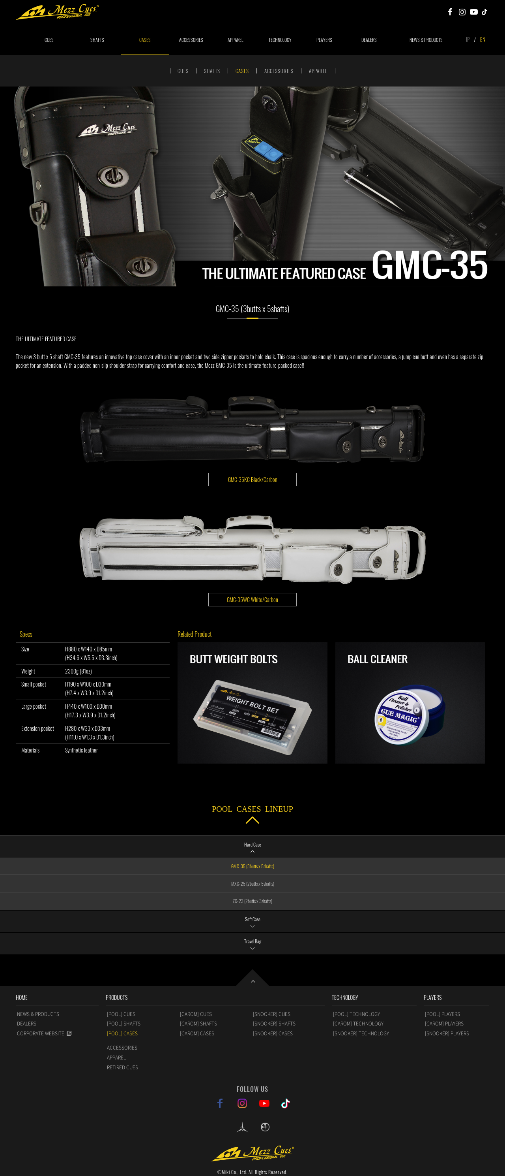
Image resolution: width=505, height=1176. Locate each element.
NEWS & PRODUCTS (426, 39)
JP (468, 39)
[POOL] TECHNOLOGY (356, 1014)
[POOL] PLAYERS (442, 1014)
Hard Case (252, 844)
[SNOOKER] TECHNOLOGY (361, 1033)
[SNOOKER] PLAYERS (447, 1033)
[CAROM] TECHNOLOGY (358, 1023)
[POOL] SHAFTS (123, 1023)
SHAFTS (97, 39)
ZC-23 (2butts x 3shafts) (252, 901)
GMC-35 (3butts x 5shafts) (252, 866)
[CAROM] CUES (196, 1014)
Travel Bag (252, 941)
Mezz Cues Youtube (474, 12)
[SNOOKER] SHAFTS (274, 1023)
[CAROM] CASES (197, 1033)
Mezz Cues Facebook (450, 12)
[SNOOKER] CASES (273, 1033)
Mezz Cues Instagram (462, 12)
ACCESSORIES (191, 39)
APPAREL (235, 39)
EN (482, 39)
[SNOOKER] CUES (271, 1014)
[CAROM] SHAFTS (198, 1023)
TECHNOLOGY (280, 39)
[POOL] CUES (121, 1014)
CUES (49, 39)
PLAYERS (324, 39)
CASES (145, 39)
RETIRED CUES (122, 1067)
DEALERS (369, 39)
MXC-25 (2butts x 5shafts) (252, 883)
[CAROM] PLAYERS (444, 1023)
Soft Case (252, 919)
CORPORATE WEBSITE (40, 1033)
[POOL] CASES (122, 1033)
